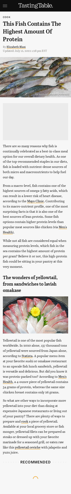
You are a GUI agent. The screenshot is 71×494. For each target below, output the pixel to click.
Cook (7, 17)
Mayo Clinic (35, 201)
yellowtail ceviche (27, 447)
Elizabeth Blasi (16, 47)
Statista (27, 355)
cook (24, 421)
